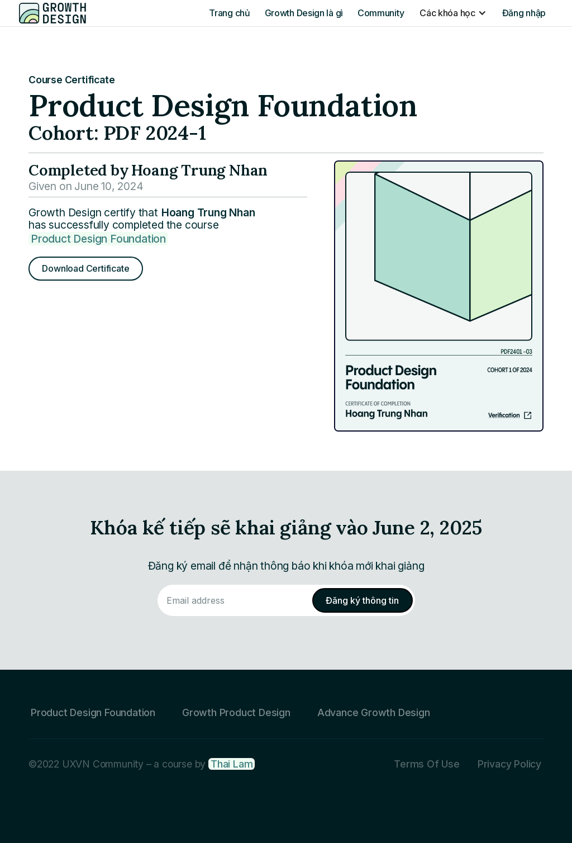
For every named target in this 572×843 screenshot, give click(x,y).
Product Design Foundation (98, 238)
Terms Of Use (427, 764)
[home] (52, 13)
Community (381, 12)
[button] (453, 13)
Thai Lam (231, 764)
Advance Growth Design (373, 712)
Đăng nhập (524, 12)
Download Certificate (85, 268)
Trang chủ (229, 12)
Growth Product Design (236, 712)
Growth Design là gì (304, 12)
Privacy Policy (509, 764)
